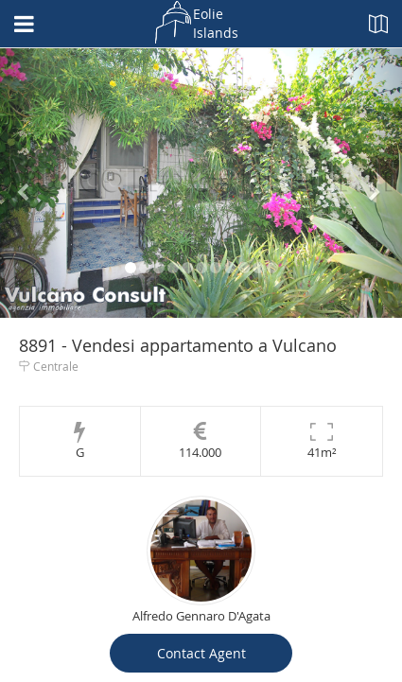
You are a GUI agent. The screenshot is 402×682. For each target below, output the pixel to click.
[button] (30, 183)
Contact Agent (201, 653)
